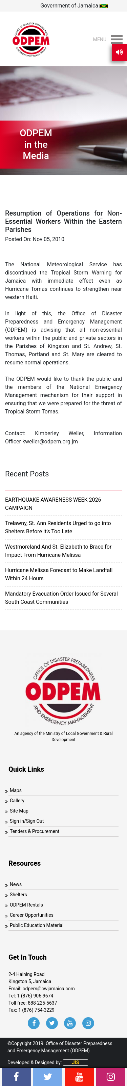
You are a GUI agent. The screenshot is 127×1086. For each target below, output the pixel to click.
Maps (16, 790)
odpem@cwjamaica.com (49, 988)
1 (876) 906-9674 (35, 995)
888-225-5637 (42, 1003)
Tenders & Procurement (34, 831)
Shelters (18, 894)
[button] (99, 39)
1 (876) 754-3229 (36, 1010)
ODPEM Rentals (26, 905)
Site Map (19, 811)
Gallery (17, 800)
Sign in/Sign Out (27, 821)
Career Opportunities (32, 915)
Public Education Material (37, 925)
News (16, 884)
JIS (75, 1062)
